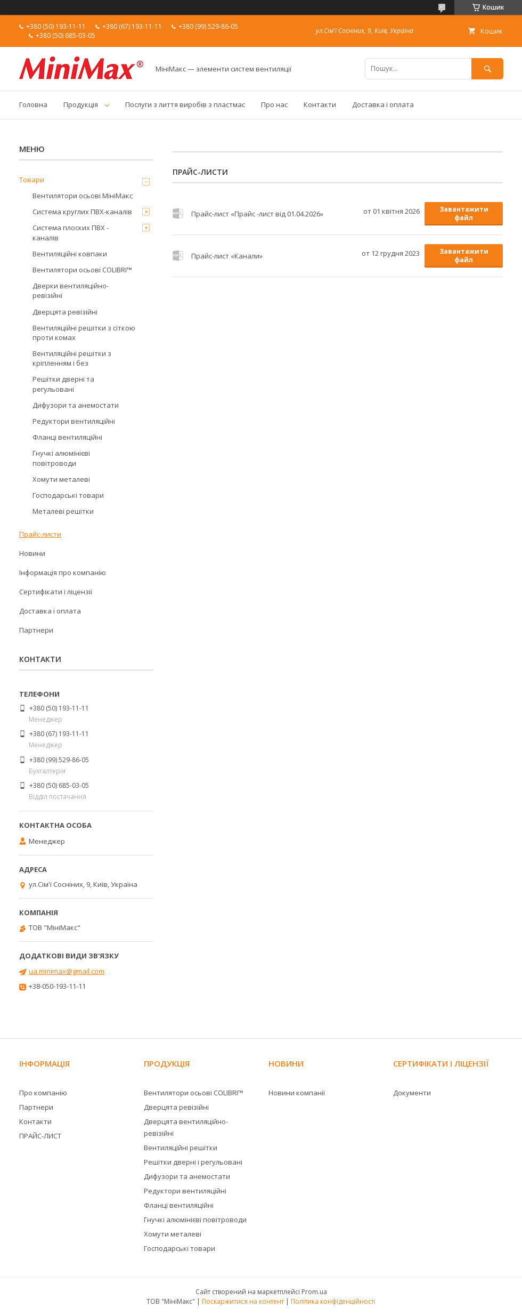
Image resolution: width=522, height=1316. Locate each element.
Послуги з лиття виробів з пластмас (185, 104)
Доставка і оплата (383, 104)
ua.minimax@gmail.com (66, 971)
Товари (31, 179)
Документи (412, 1092)
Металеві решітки (63, 511)
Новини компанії (296, 1092)
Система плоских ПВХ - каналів (70, 232)
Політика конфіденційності (333, 1301)
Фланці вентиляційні (67, 437)
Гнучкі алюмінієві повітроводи (61, 457)
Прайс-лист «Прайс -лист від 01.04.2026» (178, 213)
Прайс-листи (40, 534)
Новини (32, 553)
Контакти (320, 104)
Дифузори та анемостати (75, 405)
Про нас (274, 104)
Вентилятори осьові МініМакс (82, 195)
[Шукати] (487, 68)
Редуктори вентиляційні (73, 421)
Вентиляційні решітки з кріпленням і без (71, 358)
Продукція (80, 104)
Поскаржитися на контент (243, 1301)
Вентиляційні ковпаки (69, 254)
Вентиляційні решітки (180, 1147)
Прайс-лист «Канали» (178, 256)
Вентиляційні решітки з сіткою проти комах (83, 332)
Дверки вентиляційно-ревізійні (70, 290)
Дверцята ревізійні (64, 312)
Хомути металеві (61, 479)
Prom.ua (314, 1291)
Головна (33, 104)
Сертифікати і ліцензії (55, 591)
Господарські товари (68, 495)
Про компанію (43, 1092)
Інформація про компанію (62, 572)
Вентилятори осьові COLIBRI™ (82, 269)
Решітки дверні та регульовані (63, 383)
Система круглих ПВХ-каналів (82, 211)
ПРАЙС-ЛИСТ (40, 1136)
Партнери (36, 630)
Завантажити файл (463, 213)
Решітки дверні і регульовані (193, 1162)
